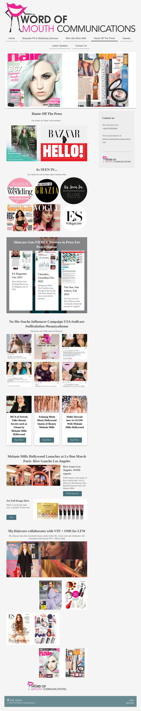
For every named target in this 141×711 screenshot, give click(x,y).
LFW (63, 539)
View (11, 517)
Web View (130, 703)
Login (131, 700)
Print (10, 700)
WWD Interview (72, 494)
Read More (19, 440)
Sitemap (18, 700)
